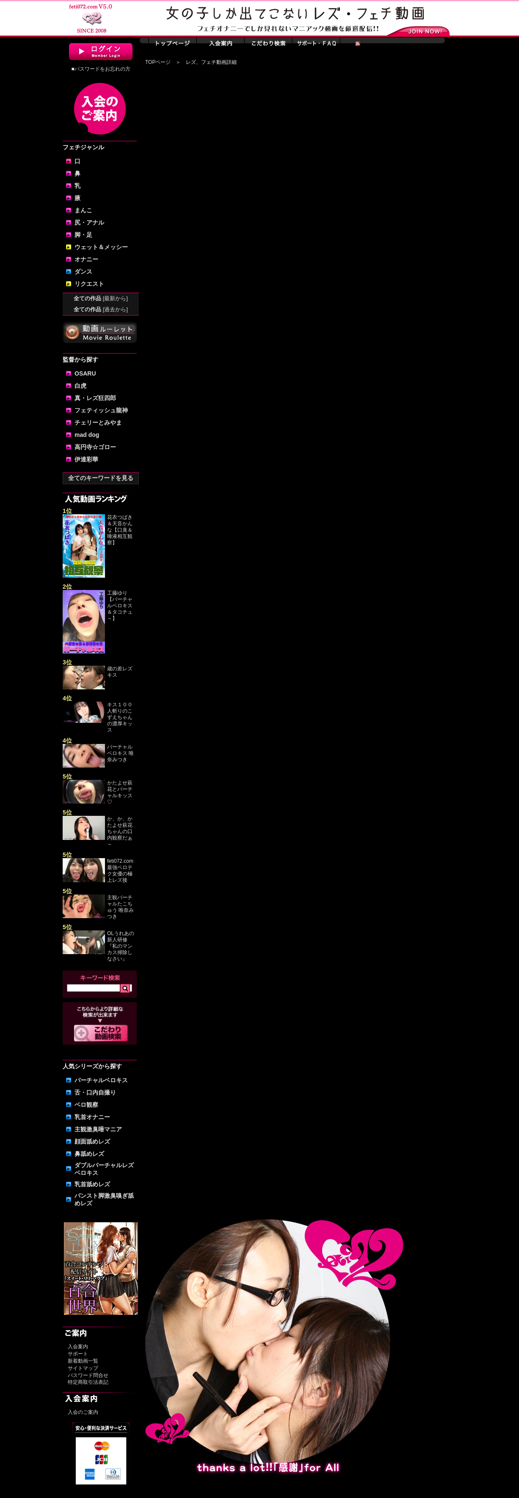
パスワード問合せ (88, 1375)
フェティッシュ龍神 (101, 410)
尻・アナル (89, 222)
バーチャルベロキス (101, 1080)
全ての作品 (101, 298)
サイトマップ (83, 1368)
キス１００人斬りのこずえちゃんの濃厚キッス (120, 717)
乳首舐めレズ (92, 1184)
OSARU (85, 373)
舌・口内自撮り (95, 1092)
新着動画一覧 (83, 1361)
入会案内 (78, 1347)
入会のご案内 (83, 1412)
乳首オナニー (92, 1117)
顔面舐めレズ (92, 1141)
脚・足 (83, 234)
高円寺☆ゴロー (95, 447)
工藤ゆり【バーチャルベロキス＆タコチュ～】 (120, 605)
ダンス (83, 271)
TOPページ (158, 62)
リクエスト (89, 283)
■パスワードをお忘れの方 (100, 69)
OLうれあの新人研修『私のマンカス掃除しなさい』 (120, 946)
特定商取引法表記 (88, 1382)
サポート (78, 1354)
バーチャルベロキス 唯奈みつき (120, 753)
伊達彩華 (86, 459)
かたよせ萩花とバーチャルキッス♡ (120, 792)
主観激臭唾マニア (98, 1129)
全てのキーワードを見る (100, 478)
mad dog (87, 434)
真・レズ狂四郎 (95, 398)
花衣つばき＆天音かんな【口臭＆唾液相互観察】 (120, 530)
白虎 (80, 385)
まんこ (83, 210)
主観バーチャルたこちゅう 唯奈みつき (120, 906)
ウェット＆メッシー (101, 247)
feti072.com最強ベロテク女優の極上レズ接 (120, 870)
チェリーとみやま (98, 422)
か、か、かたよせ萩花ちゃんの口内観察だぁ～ (120, 831)
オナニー (86, 259)
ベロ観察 (86, 1104)
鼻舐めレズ (89, 1153)
